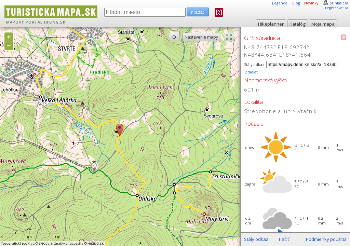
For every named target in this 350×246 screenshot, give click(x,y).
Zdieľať (251, 72)
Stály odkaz (256, 239)
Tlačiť (283, 239)
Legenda (279, 3)
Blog (296, 3)
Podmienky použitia (326, 239)
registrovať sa (336, 7)
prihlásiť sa (338, 3)
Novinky (311, 3)
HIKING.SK (55, 22)
